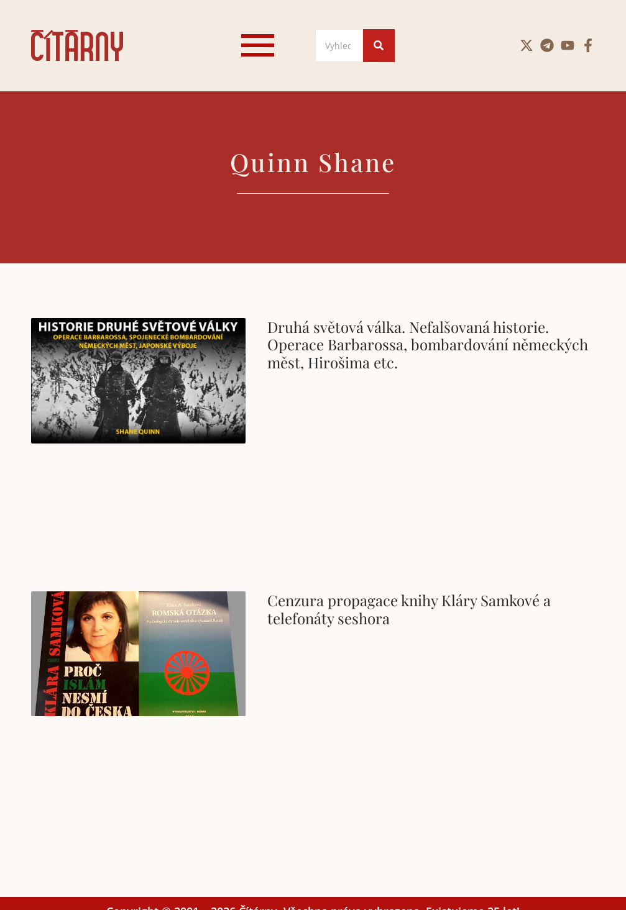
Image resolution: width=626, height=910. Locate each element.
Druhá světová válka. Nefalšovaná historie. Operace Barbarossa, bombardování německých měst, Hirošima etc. (427, 345)
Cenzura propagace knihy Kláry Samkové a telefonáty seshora (409, 609)
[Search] (339, 45)
